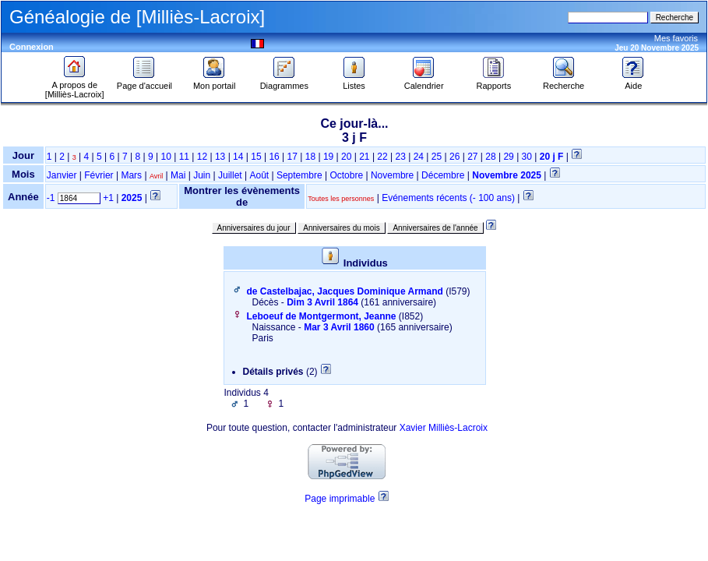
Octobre (346, 175)
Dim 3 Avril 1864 (322, 302)
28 (490, 156)
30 (527, 156)
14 (238, 156)
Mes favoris (676, 38)
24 (419, 156)
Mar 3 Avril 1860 (339, 327)
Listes (354, 81)
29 (508, 156)
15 (256, 156)
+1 (108, 197)
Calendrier (424, 81)
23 (401, 156)
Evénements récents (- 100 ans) (448, 197)
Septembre (299, 175)
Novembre (392, 175)
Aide (633, 81)
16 (274, 156)
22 (382, 156)
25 (436, 156)
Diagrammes (284, 81)
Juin (201, 175)
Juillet (230, 175)
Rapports (494, 81)
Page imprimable (340, 498)
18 (310, 156)
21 (364, 156)
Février (98, 175)
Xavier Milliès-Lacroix (444, 427)
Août (259, 175)
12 (202, 156)
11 (184, 156)
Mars (131, 175)
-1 (51, 197)
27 (472, 156)
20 (346, 156)
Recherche (563, 81)
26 (454, 156)
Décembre (442, 175)
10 (165, 156)
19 (328, 156)
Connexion (31, 46)
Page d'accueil (144, 81)
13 (220, 156)
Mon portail (214, 81)
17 (292, 156)
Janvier (62, 175)
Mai (178, 175)
